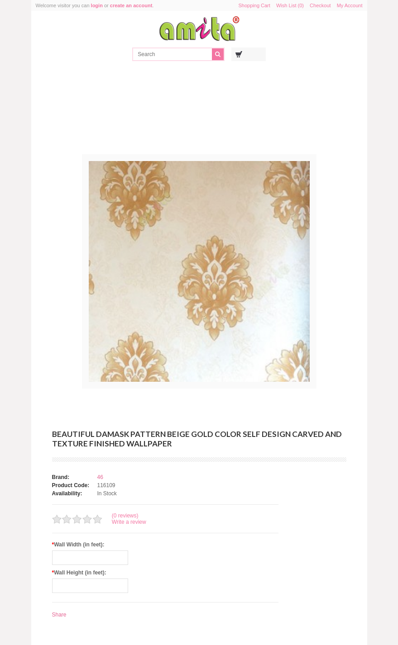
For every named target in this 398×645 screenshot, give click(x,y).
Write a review (129, 522)
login (97, 5)
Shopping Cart (254, 5)
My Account (350, 5)
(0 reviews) (125, 515)
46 (100, 477)
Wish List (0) (290, 5)
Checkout (320, 5)
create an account (131, 5)
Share (59, 615)
